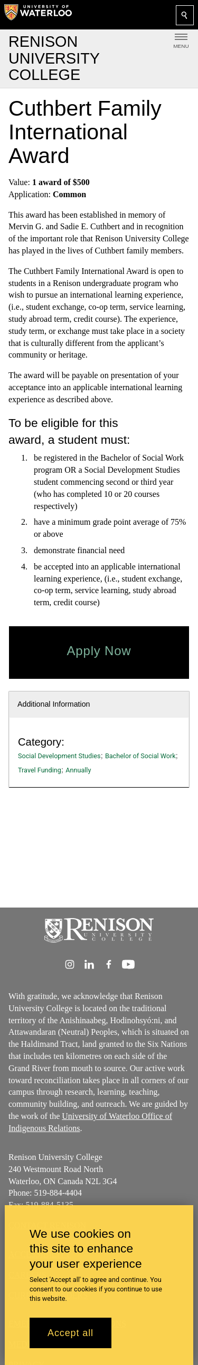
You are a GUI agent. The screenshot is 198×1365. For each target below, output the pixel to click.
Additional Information (53, 704)
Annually (78, 770)
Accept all (70, 1333)
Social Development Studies (59, 756)
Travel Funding (39, 770)
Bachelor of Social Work (140, 756)
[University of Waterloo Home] (38, 14)
